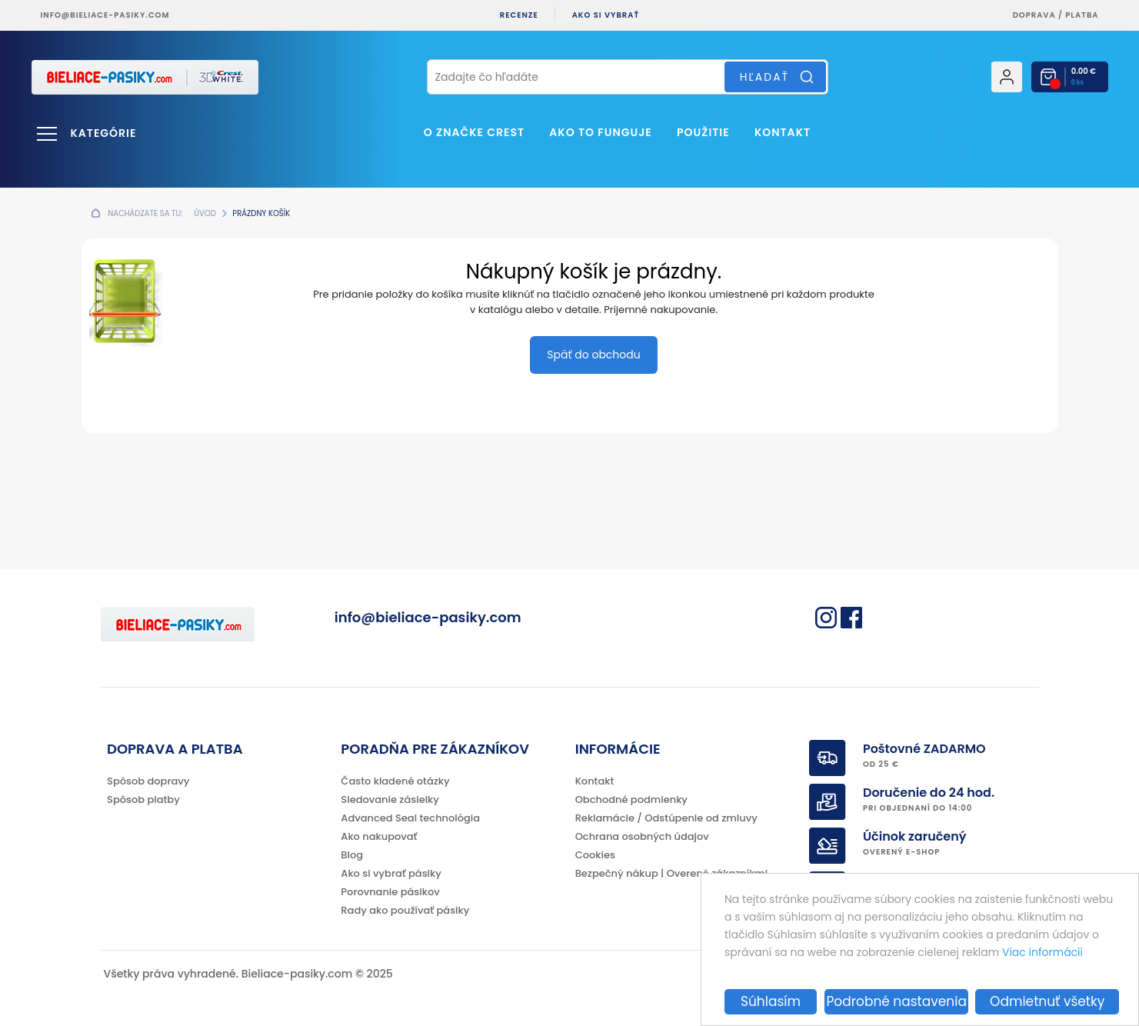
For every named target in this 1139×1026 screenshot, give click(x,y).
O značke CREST (474, 132)
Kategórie (104, 133)
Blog (352, 855)
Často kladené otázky (395, 781)
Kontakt (782, 132)
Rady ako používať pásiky (405, 910)
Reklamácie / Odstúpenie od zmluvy (666, 818)
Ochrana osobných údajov (642, 836)
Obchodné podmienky (631, 799)
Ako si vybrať (606, 15)
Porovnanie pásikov (390, 891)
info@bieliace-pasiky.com (105, 15)
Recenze (519, 15)
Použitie (703, 132)
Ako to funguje (600, 132)
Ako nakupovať (379, 836)
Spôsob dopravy (148, 781)
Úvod (204, 213)
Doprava (1034, 15)
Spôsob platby (143, 799)
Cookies (595, 855)
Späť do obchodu (593, 354)
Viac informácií (1042, 952)
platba (1081, 15)
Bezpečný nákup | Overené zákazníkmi (671, 873)
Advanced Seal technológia (410, 818)
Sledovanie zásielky (390, 799)
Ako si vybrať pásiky (391, 873)
